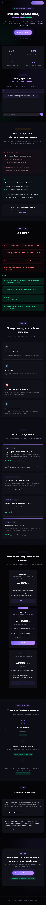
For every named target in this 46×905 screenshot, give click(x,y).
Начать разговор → (23, 32)
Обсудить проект (37, 3)
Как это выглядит (23, 38)
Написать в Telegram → (23, 873)
